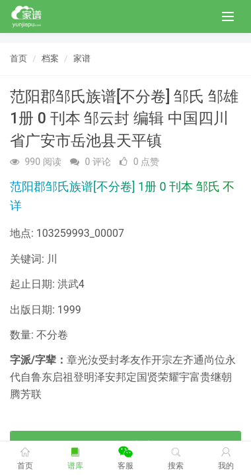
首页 (18, 58)
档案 (50, 58)
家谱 (81, 58)
